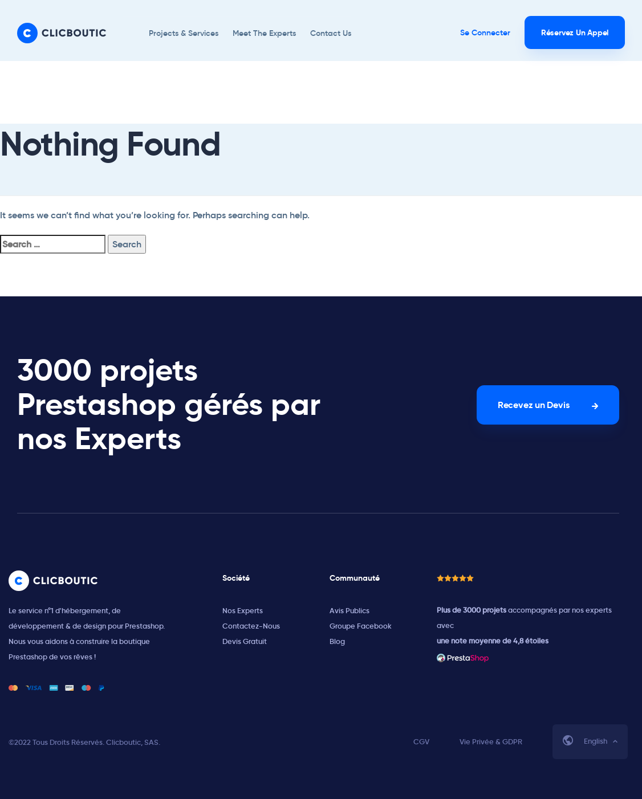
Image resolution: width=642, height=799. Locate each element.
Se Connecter (485, 32)
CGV (421, 742)
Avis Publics (349, 610)
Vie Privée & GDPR (491, 742)
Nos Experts (242, 610)
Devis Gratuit (244, 641)
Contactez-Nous (251, 626)
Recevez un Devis (533, 405)
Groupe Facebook (361, 626)
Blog (337, 641)
